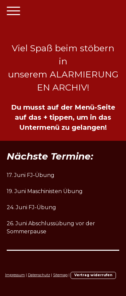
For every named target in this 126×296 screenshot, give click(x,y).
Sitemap (60, 275)
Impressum (15, 275)
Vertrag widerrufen (93, 275)
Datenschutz (39, 275)
